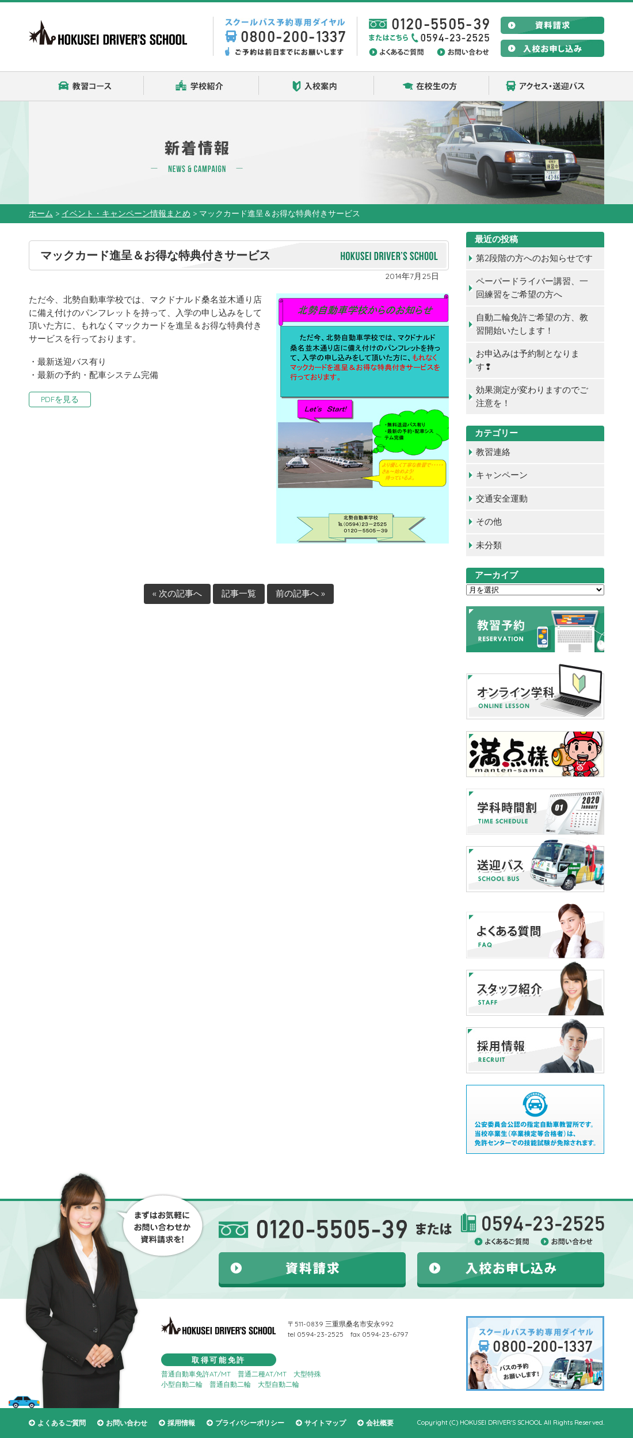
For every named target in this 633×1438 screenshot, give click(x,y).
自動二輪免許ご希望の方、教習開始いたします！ (532, 324)
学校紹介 (201, 86)
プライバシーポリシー (249, 1422)
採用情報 (181, 1422)
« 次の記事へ (177, 593)
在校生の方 (431, 86)
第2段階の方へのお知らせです (534, 258)
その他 (489, 521)
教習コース (86, 86)
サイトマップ (325, 1422)
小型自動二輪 (182, 1384)
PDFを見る (60, 399)
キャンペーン (502, 474)
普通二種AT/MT (262, 1374)
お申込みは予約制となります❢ (527, 360)
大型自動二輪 (278, 1384)
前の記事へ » (300, 593)
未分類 (489, 545)
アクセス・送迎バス (546, 86)
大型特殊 (307, 1374)
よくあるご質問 (61, 1422)
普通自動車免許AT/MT (196, 1374)
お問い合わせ (126, 1422)
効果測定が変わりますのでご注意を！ (532, 396)
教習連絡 (493, 451)
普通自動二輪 (230, 1384)
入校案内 (316, 86)
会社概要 (380, 1422)
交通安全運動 (502, 498)
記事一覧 (239, 593)
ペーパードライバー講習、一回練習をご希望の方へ (532, 288)
